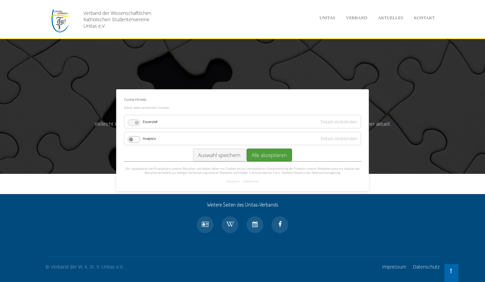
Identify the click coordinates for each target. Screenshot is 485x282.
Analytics (149, 137)
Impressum (394, 266)
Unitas (327, 17)
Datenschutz (426, 266)
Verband (356, 17)
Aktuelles (390, 17)
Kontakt (424, 17)
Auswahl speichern (219, 154)
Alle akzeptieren (269, 154)
